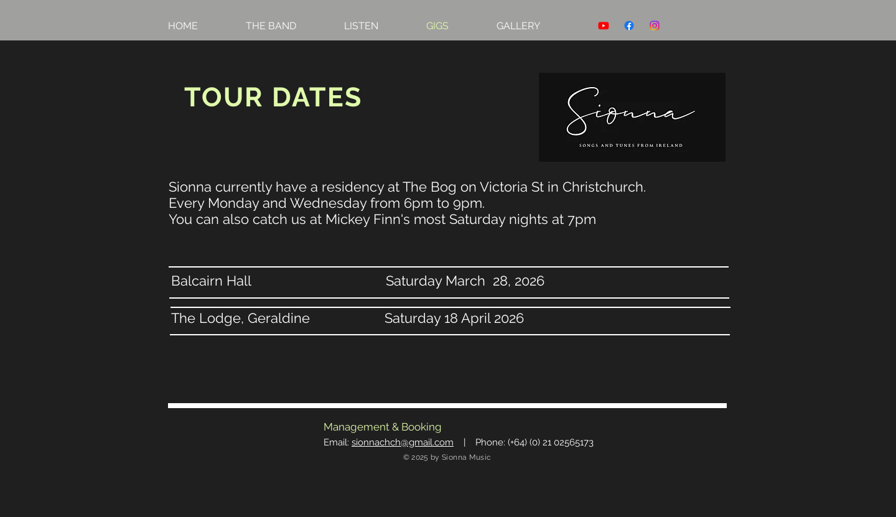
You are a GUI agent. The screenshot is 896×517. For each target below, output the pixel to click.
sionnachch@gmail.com (403, 442)
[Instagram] (654, 25)
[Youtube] (603, 25)
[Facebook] (629, 25)
